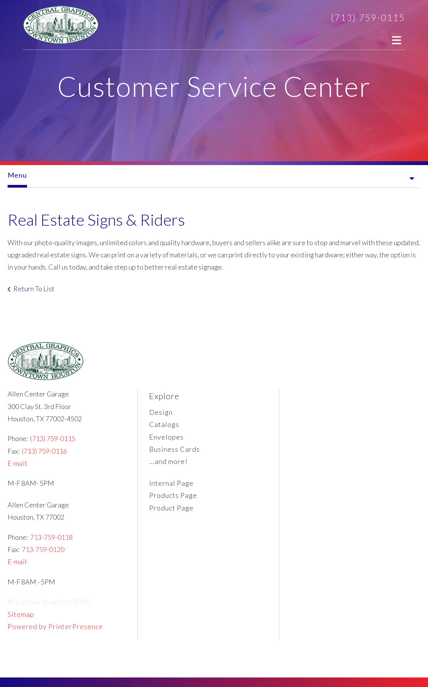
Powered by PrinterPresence (55, 626)
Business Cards (174, 449)
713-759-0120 (43, 549)
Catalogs (164, 424)
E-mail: (18, 463)
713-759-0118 (51, 537)
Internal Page (171, 483)
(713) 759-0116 (44, 451)
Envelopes (166, 437)
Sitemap (21, 614)
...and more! (168, 461)
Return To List (33, 288)
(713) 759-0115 (368, 17)
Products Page (173, 495)
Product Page (171, 508)
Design (161, 412)
